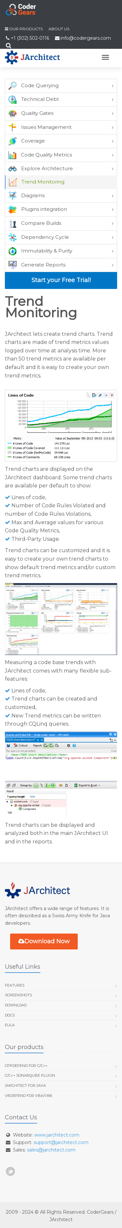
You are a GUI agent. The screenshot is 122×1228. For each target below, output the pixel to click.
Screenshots (18, 995)
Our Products (26, 28)
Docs (10, 1015)
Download (16, 1005)
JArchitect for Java (25, 1085)
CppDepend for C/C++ (26, 1065)
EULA (10, 1025)
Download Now (44, 941)
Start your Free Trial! (61, 280)
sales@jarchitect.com (51, 1150)
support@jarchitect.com (61, 1142)
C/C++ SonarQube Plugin (30, 1075)
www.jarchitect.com (56, 1135)
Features (14, 985)
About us (58, 28)
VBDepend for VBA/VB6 (28, 1095)
